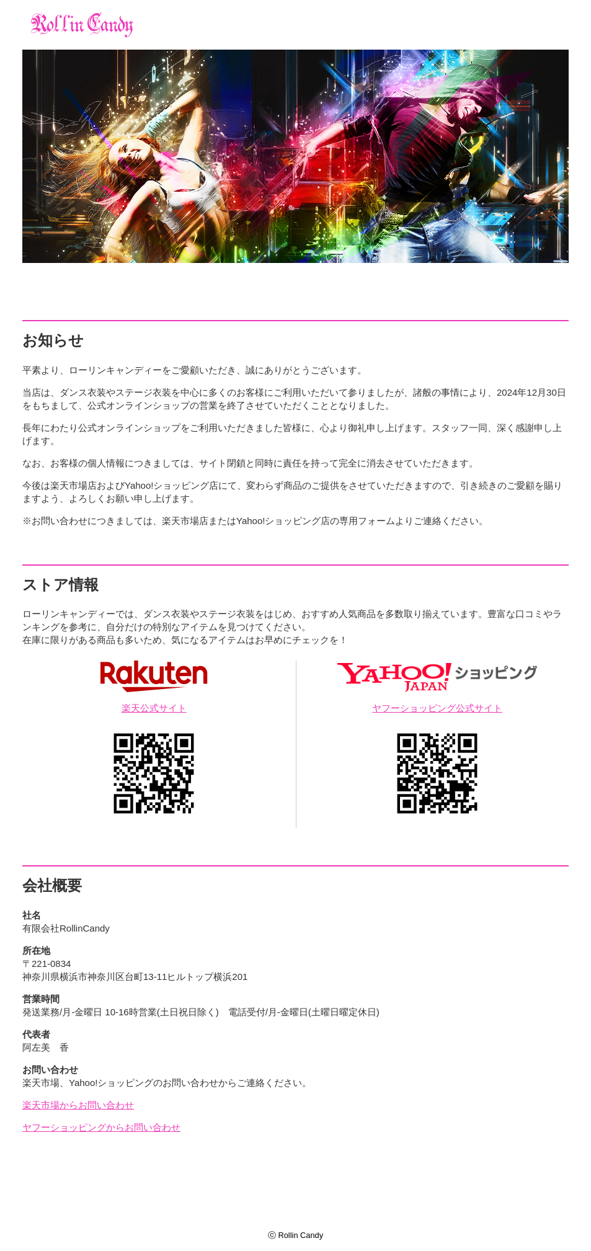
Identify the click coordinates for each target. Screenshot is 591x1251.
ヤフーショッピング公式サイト (437, 708)
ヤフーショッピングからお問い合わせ (101, 1127)
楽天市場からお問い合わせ (78, 1105)
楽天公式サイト (154, 708)
